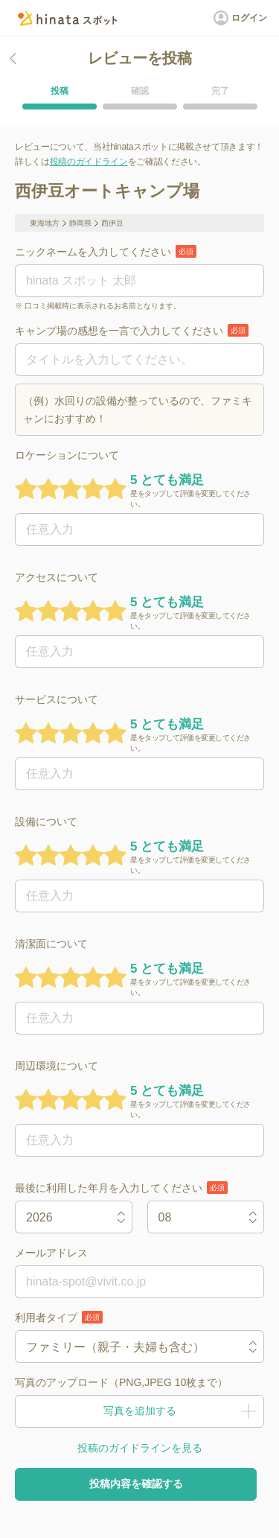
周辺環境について (56, 1066)
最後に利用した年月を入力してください (121, 1187)
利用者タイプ (59, 1317)
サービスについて (56, 699)
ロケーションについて (67, 455)
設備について (46, 821)
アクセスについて (56, 577)
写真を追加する (139, 1411)
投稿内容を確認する (136, 1484)
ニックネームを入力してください (105, 251)
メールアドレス (51, 1253)
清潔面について (51, 944)
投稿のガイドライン (89, 161)
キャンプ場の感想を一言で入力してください (131, 330)
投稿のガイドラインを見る (139, 1448)
